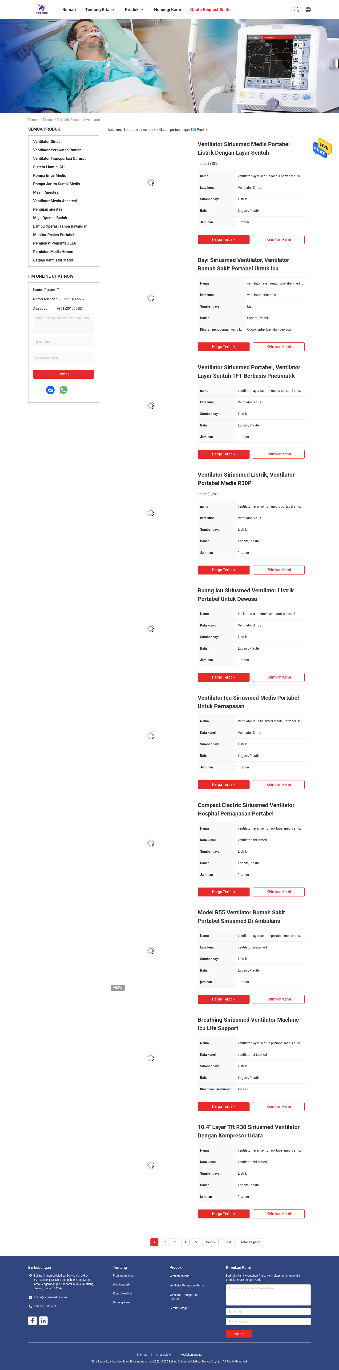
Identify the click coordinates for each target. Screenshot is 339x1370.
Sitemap (142, 1354)
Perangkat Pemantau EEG (55, 243)
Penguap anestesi (48, 209)
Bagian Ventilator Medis (53, 260)
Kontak (63, 374)
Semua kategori (179, 1308)
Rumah (33, 120)
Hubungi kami (121, 1302)
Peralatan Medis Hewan (53, 251)
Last (228, 1242)
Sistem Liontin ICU (49, 167)
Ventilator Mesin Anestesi (55, 201)
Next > (210, 1242)
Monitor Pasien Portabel (53, 235)
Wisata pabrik (121, 1284)
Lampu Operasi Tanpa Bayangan (60, 226)
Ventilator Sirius (47, 141)
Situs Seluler (164, 1354)
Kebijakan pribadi (191, 1354)
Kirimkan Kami (278, 239)
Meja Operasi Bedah (50, 218)
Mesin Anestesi (46, 192)
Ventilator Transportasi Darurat (59, 158)
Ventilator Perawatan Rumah (57, 150)
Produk (48, 120)
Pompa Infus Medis (49, 175)
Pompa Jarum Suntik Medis (56, 184)
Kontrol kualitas (123, 1293)
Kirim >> (239, 1333)
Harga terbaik (223, 239)
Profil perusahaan (124, 1275)
